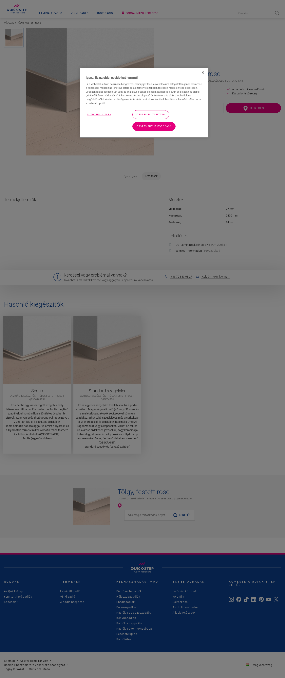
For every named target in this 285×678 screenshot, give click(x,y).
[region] (144, 103)
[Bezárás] (203, 72)
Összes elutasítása (151, 114)
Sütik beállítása (99, 114)
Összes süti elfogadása (154, 126)
